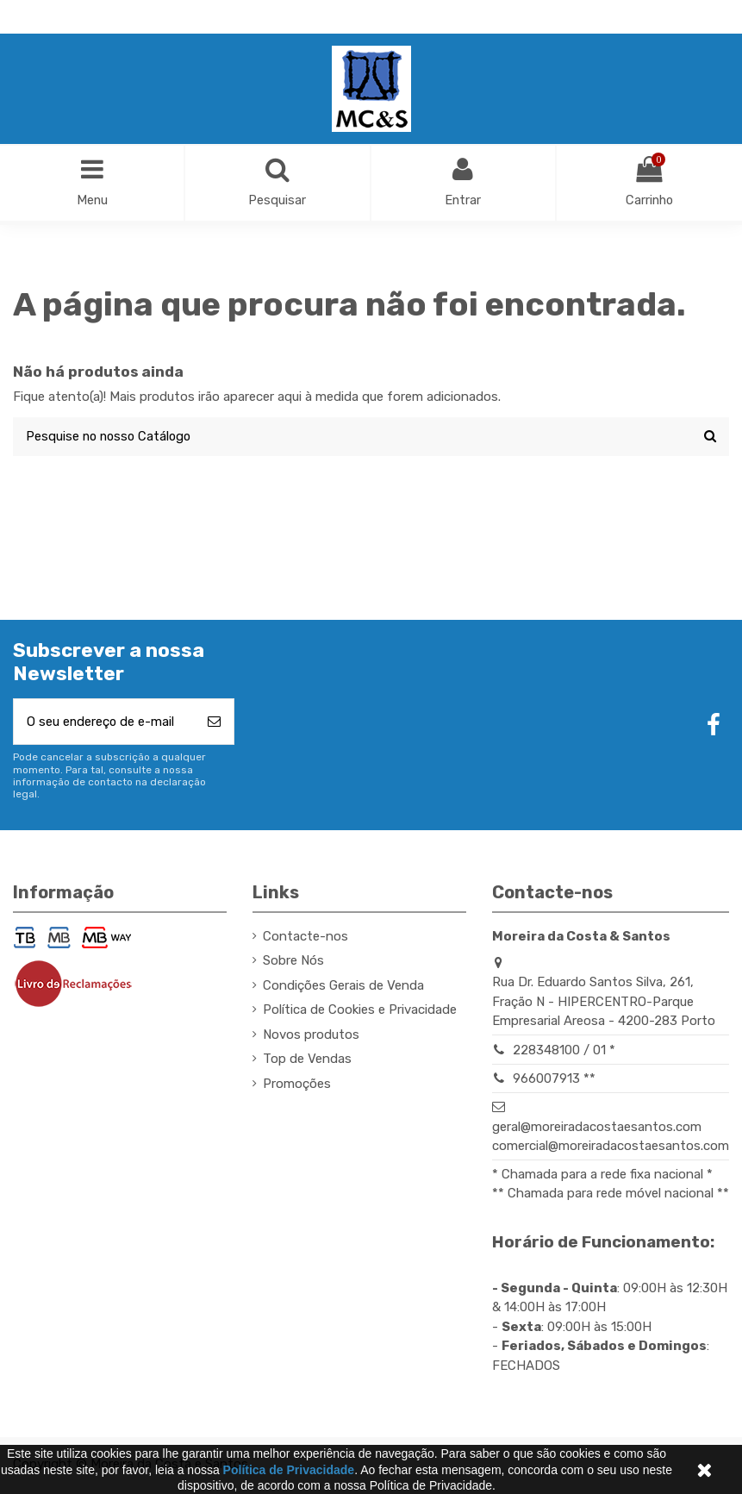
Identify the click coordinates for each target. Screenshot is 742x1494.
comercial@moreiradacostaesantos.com (610, 1148)
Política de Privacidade (289, 1470)
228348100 (546, 1052)
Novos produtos (311, 1037)
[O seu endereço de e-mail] (104, 724)
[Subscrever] (214, 724)
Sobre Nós (293, 963)
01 (599, 1052)
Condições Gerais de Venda (343, 988)
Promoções (297, 1086)
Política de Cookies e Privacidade (360, 1012)
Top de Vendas (307, 1061)
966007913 (546, 1081)
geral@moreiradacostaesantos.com (596, 1129)
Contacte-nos (305, 939)
